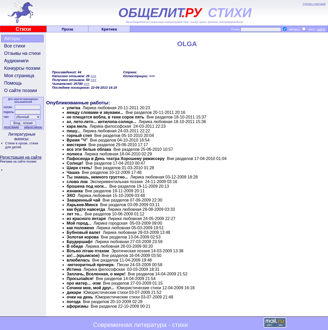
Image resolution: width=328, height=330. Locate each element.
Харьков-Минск (82, 205)
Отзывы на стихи (22, 53)
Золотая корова (83, 237)
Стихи (23, 29)
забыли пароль (33, 127)
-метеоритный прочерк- (91, 265)
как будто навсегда (86, 209)
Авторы (12, 38)
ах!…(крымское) (83, 255)
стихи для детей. (21, 145)
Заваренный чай (83, 200)
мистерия (76, 145)
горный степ (79, 135)
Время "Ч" (77, 140)
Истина (74, 269)
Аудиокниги (16, 60)
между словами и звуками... (95, 112)
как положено (80, 228)
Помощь (13, 83)
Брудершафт (80, 241)
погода (74, 301)
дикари (74, 292)
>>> (93, 76)
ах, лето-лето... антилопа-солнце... (101, 121)
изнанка (75, 191)
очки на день (80, 297)
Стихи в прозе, (17, 143)
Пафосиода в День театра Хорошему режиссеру (116, 158)
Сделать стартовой (314, 4)
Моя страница (19, 75)
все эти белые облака (89, 149)
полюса (74, 154)
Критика (109, 29)
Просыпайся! (80, 278)
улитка (73, 108)
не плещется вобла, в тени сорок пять (105, 117)
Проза (67, 29)
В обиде (75, 246)
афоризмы (77, 306)
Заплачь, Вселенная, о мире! (96, 274)
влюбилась (78, 260)
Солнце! (75, 163)
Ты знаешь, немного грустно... (97, 177)
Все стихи (14, 45)
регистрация (11, 127)
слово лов (77, 181)
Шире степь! (79, 168)
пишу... (73, 131)
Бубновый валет (83, 232)
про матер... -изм (84, 283)
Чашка (73, 172)
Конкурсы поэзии (22, 68)
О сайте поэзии (20, 90)
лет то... (75, 214)
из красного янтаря (86, 218)
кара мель (77, 126)
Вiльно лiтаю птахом (88, 251)
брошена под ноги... (87, 186)
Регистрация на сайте (21, 157)
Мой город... (79, 223)
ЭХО (71, 195)
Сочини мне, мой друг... (90, 288)
